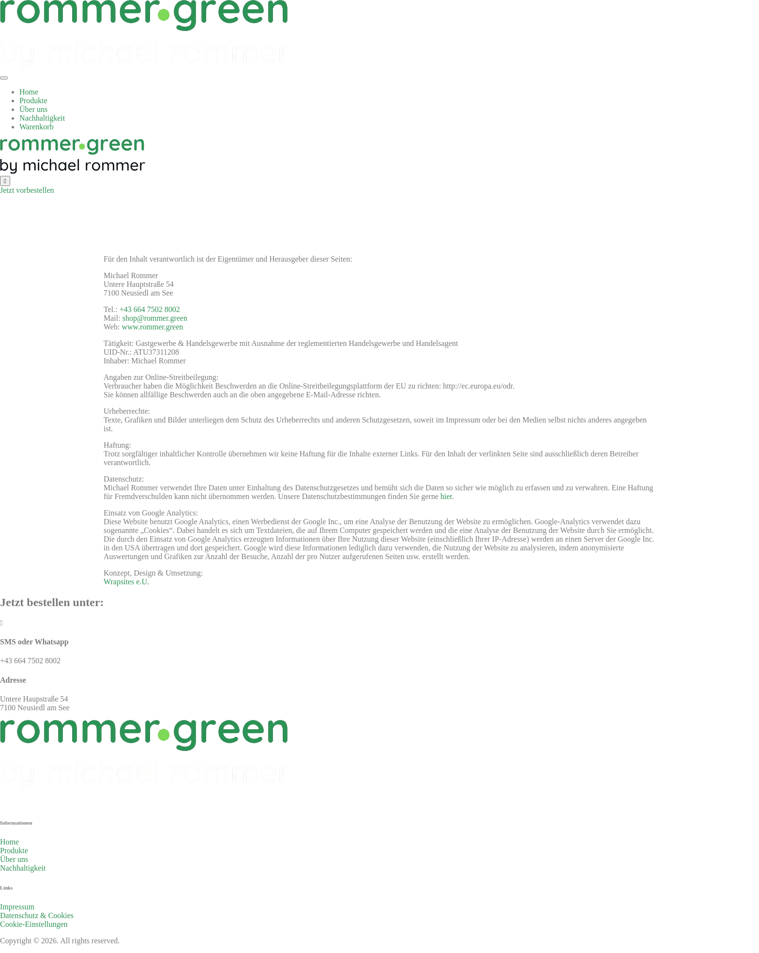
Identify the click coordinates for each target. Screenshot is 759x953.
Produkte (33, 100)
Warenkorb (36, 127)
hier (446, 496)
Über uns (33, 109)
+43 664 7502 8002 (150, 309)
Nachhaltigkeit (42, 118)
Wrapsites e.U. (126, 582)
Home (28, 92)
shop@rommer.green (154, 318)
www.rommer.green (152, 327)
